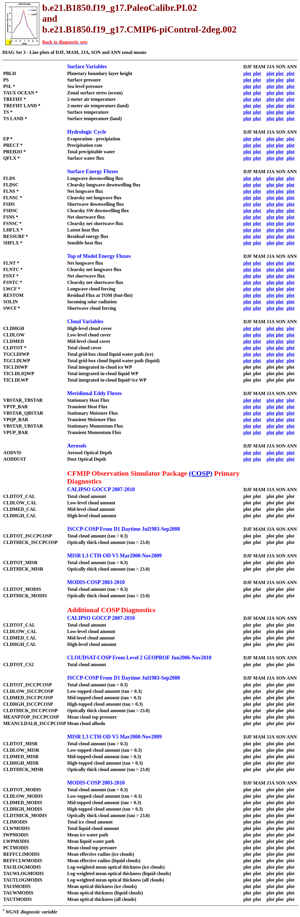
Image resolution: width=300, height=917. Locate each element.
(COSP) (200, 473)
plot (247, 73)
